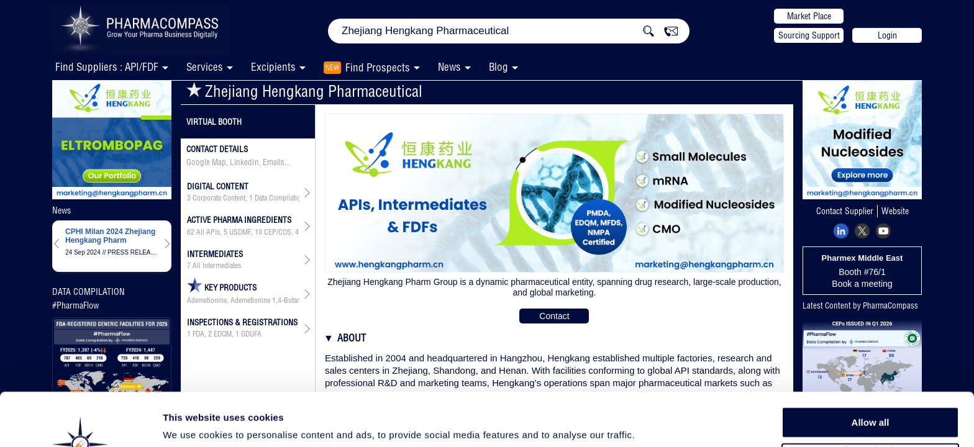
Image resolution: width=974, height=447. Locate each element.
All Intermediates (217, 265)
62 (190, 232)
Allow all (871, 372)
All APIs (208, 232)
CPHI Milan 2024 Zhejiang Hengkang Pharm (110, 236)
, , (243, 198)
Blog (498, 66)
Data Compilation (279, 198)
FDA (198, 334)
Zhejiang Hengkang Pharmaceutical (304, 91)
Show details (652, 423)
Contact (554, 316)
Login (887, 35)
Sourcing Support (809, 35)
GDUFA (251, 334)
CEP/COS (277, 232)
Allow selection (870, 400)
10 (258, 232)
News (449, 66)
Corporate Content (219, 198)
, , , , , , (243, 232)
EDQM (223, 334)
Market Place (809, 16)
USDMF (240, 232)
